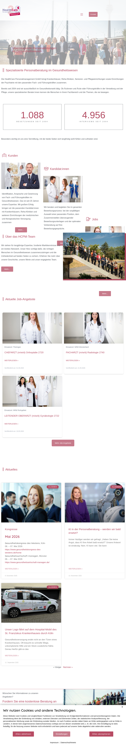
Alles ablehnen (23, 734)
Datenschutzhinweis (68, 743)
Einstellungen (62, 734)
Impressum (54, 743)
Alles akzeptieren (101, 734)
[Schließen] (122, 707)
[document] (63, 720)
